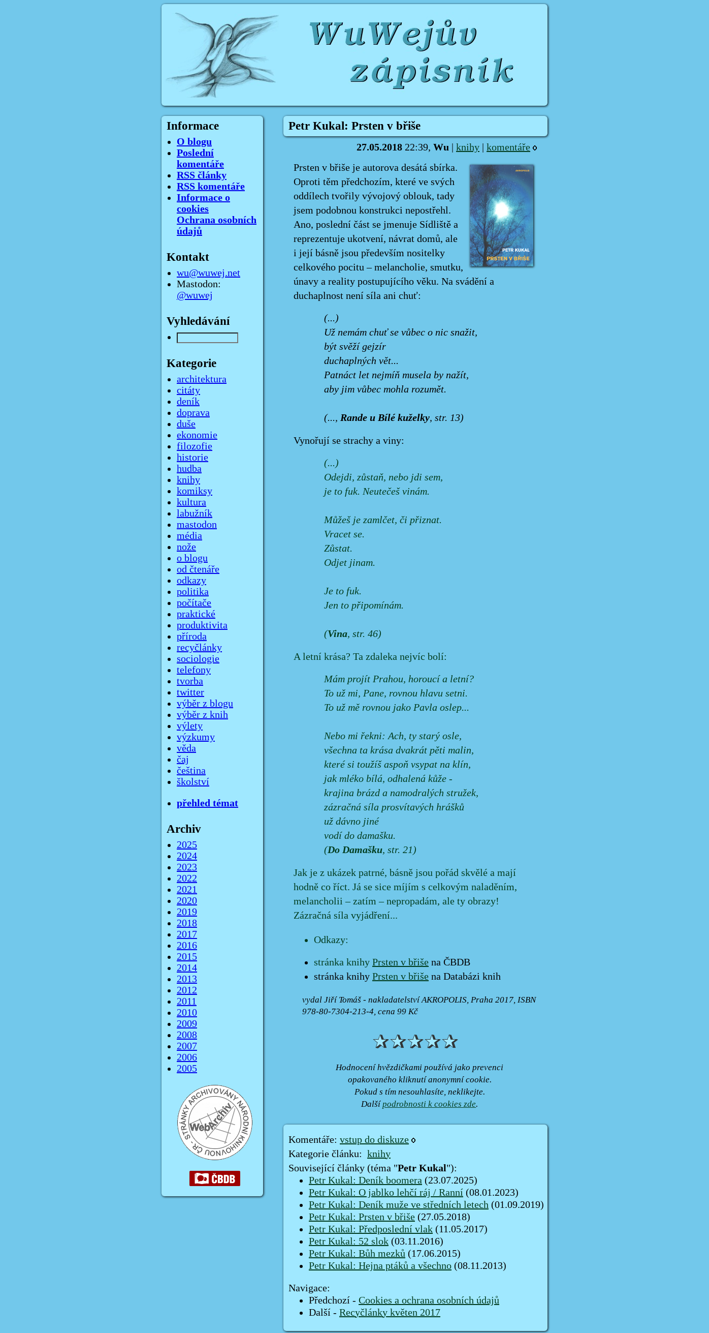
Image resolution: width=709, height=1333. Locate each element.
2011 (187, 1001)
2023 (187, 867)
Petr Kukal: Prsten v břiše (362, 1217)
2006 (187, 1057)
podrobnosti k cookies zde (429, 1104)
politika (193, 591)
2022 (187, 878)
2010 (187, 1012)
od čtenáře (198, 569)
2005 (187, 1068)
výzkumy (196, 737)
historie (192, 457)
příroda (192, 636)
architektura (202, 379)
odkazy (191, 580)
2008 (187, 1035)
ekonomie (197, 435)
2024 (187, 856)
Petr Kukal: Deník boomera (365, 1180)
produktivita (202, 625)
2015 (187, 956)
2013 (187, 979)
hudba (189, 468)
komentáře (508, 147)
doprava (193, 412)
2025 (187, 845)
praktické (196, 614)
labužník (194, 513)
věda (186, 748)
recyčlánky (199, 647)
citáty (188, 390)
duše (186, 424)
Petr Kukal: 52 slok (349, 1241)
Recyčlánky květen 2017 (389, 1312)
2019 (187, 912)
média (189, 535)
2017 (187, 934)
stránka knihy (343, 962)
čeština (191, 770)
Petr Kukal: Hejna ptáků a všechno (380, 1265)
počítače (194, 603)
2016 (187, 945)
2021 (187, 889)
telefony (194, 670)
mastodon (197, 524)
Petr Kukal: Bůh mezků (357, 1253)
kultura (191, 502)
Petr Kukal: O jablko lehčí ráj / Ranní (386, 1192)
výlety (190, 726)
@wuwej (195, 295)
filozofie (194, 446)
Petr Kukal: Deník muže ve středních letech (399, 1204)
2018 (187, 923)
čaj (183, 759)
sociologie (198, 658)
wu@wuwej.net (208, 273)
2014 (187, 968)
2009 (187, 1023)
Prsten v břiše (400, 962)
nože (186, 547)
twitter (190, 692)
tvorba (190, 681)
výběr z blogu (205, 703)
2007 (187, 1046)
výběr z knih (202, 714)
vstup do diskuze (374, 1139)
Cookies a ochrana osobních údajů (429, 1300)
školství (193, 781)
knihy (467, 147)
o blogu (192, 558)
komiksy (194, 491)
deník (188, 401)
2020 (187, 900)
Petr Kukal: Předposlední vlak (371, 1229)
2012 (187, 990)
